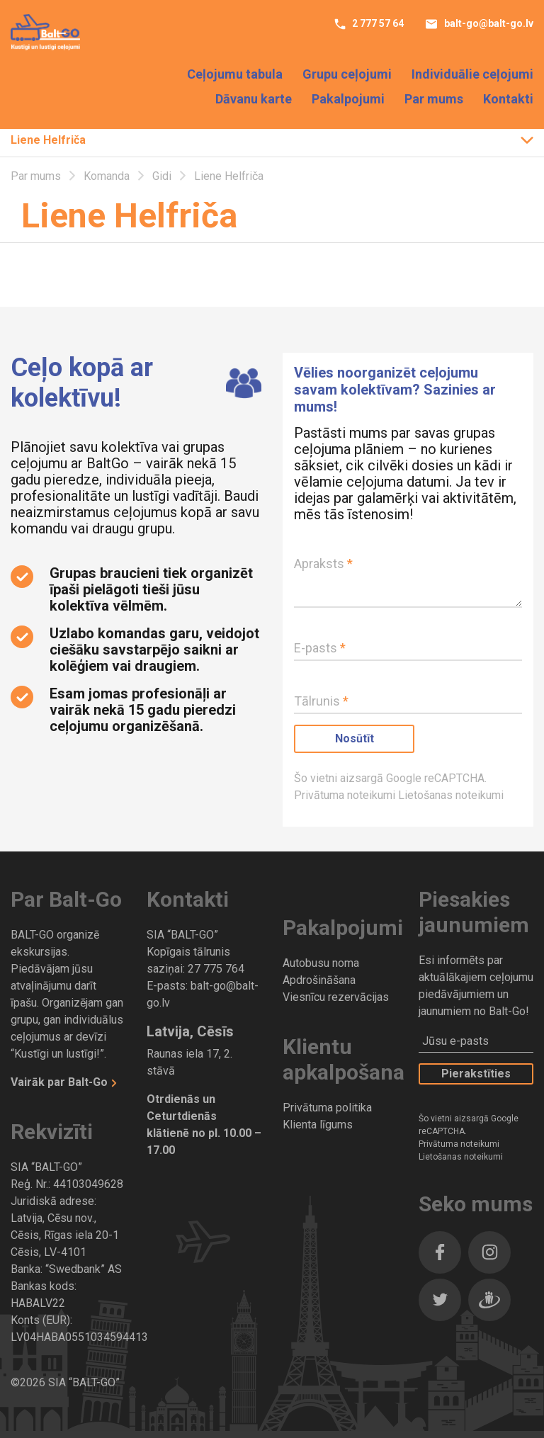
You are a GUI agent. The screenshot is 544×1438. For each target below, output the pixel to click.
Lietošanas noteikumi (451, 795)
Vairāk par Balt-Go (60, 1082)
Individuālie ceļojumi (472, 74)
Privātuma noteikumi (346, 795)
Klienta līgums (318, 1124)
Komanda (108, 176)
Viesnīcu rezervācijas (336, 997)
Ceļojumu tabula (235, 74)
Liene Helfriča (48, 140)
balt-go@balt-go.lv (487, 23)
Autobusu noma (321, 963)
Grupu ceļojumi (347, 74)
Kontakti (508, 98)
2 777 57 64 (377, 23)
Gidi (163, 176)
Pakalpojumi (348, 98)
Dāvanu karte (253, 98)
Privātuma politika (327, 1107)
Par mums (433, 98)
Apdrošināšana (319, 980)
